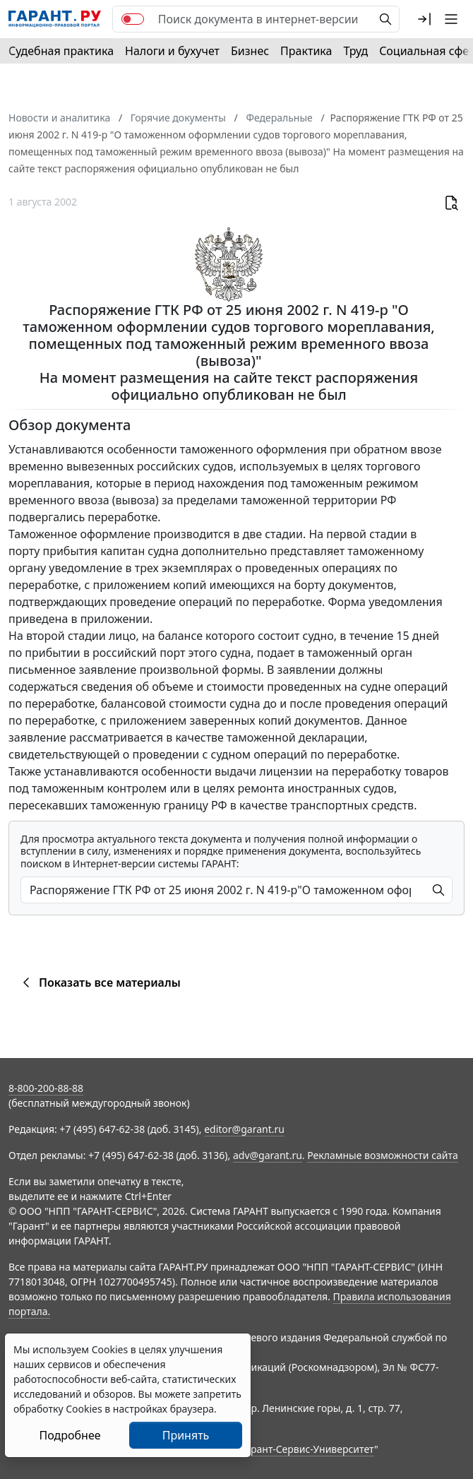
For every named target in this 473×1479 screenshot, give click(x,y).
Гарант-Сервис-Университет (307, 1449)
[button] (424, 19)
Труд (355, 51)
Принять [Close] (186, 1435)
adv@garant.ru (267, 1155)
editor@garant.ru (244, 1129)
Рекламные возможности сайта (382, 1155)
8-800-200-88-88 (45, 1088)
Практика (306, 51)
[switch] (132, 19)
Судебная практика (61, 51)
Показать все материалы (99, 982)
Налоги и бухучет (172, 51)
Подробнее (69, 1435)
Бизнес (250, 51)
